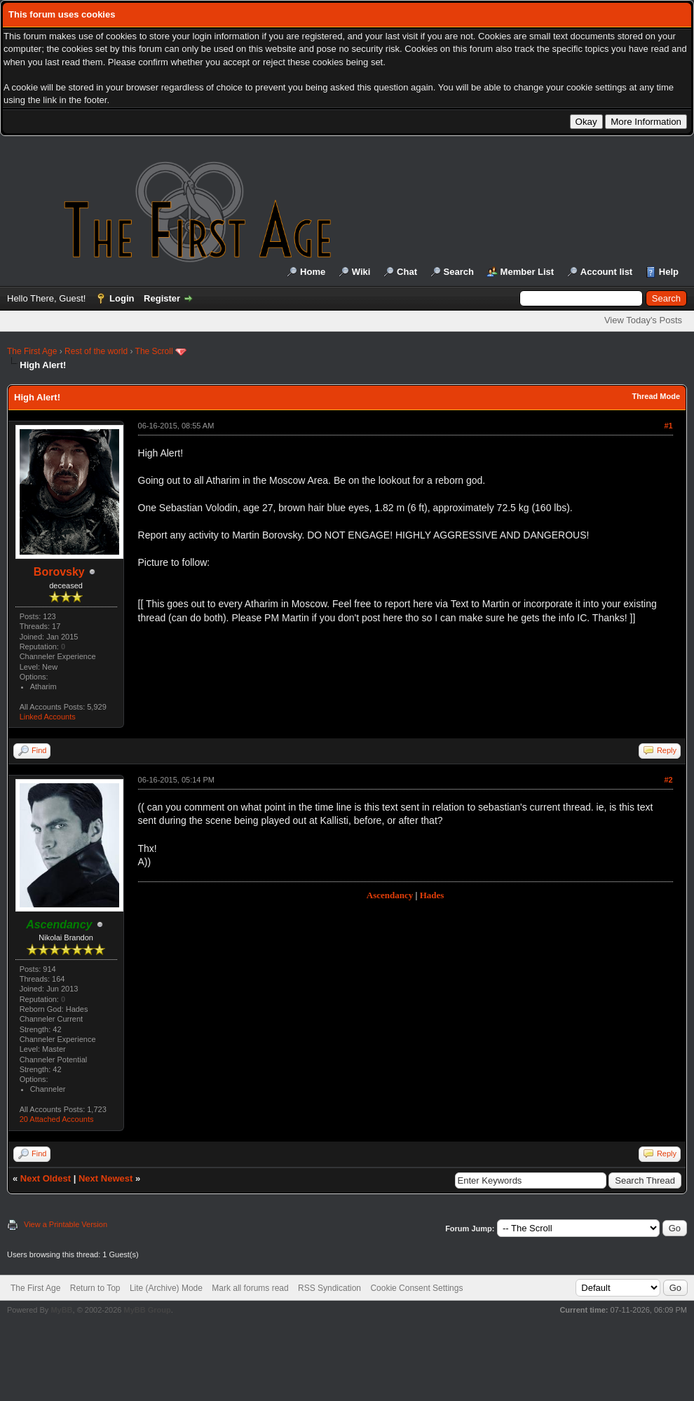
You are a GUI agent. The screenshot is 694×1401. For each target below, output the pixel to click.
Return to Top (95, 1288)
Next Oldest (45, 1178)
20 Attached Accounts (57, 1119)
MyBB (61, 1310)
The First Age (32, 351)
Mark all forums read (250, 1288)
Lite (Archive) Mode (166, 1288)
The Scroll (154, 351)
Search (459, 271)
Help (669, 271)
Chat (407, 271)
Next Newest (105, 1178)
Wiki (361, 271)
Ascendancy (390, 895)
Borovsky (59, 572)
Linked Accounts (48, 716)
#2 (668, 780)
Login (121, 298)
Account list (606, 271)
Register (162, 298)
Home (312, 271)
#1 (668, 425)
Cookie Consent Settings (416, 1288)
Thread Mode (656, 396)
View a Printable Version (65, 1224)
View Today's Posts (643, 320)
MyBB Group (146, 1310)
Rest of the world (96, 351)
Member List (527, 271)
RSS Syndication (329, 1288)
